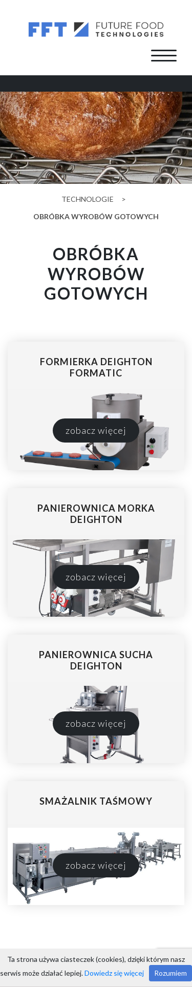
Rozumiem (170, 973)
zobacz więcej (96, 430)
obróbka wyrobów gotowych (96, 216)
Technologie (87, 199)
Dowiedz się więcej (114, 973)
